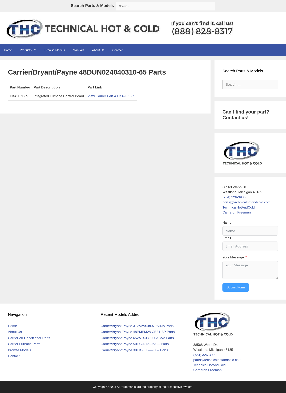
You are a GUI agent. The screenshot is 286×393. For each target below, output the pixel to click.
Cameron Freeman (236, 212)
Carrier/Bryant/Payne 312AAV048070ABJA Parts (137, 326)
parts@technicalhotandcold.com (246, 202)
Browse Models (54, 50)
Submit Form (236, 287)
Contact (117, 50)
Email (226, 238)
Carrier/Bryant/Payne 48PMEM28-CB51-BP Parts (138, 332)
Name (226, 222)
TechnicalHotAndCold (238, 207)
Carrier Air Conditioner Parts (29, 338)
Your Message (233, 257)
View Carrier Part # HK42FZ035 (111, 96)
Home (8, 50)
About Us (98, 50)
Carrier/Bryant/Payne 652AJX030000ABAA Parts (137, 338)
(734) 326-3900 (233, 197)
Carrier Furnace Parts (24, 344)
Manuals (78, 50)
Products (30, 50)
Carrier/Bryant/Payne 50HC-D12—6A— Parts (135, 344)
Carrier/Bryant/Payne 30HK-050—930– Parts (134, 350)
